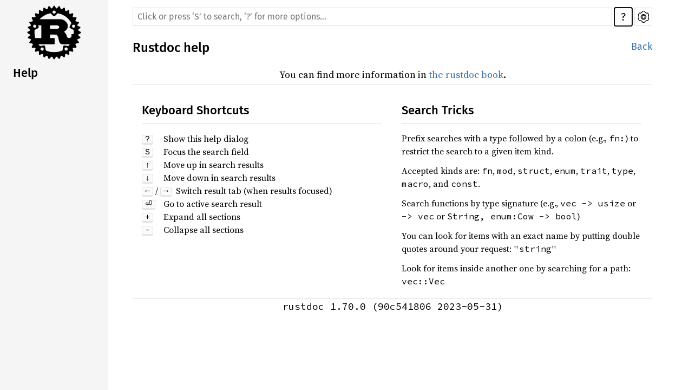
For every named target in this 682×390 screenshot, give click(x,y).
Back (641, 47)
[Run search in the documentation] (372, 17)
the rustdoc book (466, 74)
